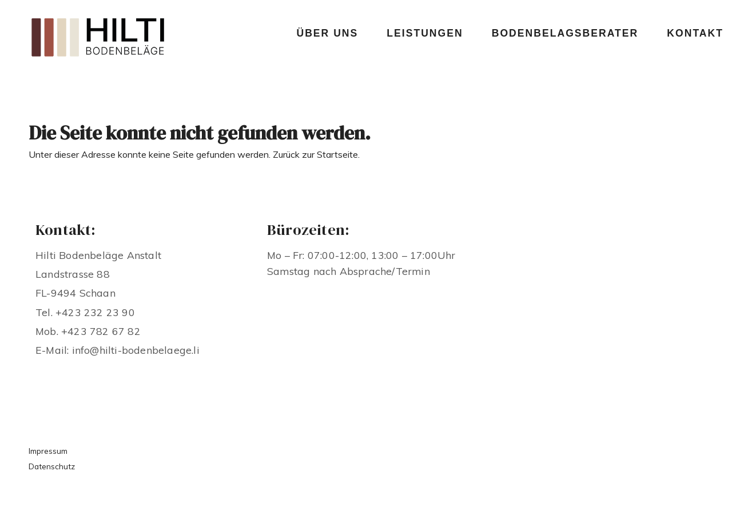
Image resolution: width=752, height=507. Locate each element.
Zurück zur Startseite (315, 154)
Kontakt (695, 33)
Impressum (48, 451)
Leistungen (425, 33)
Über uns (327, 33)
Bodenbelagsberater (565, 33)
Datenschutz (52, 466)
